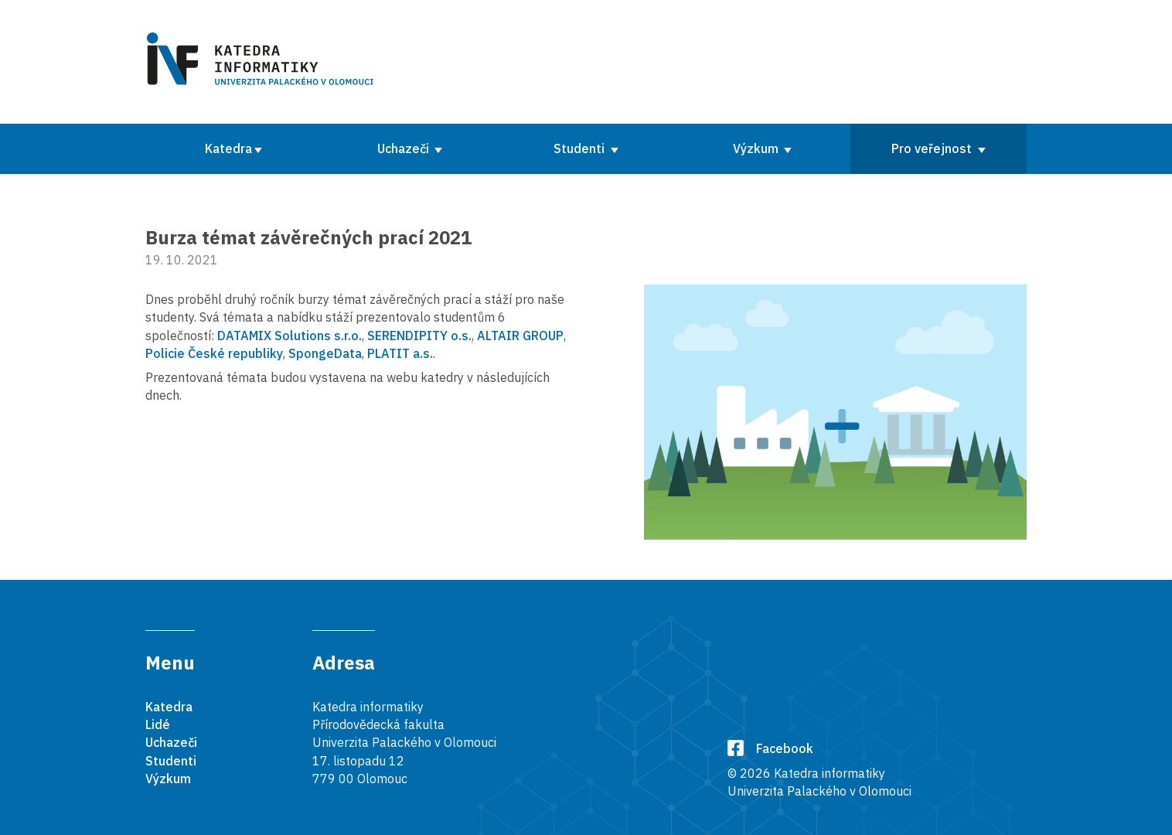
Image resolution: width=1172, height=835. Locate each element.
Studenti (581, 148)
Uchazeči (404, 148)
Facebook (770, 748)
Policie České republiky (214, 353)
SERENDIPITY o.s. (419, 335)
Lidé (157, 724)
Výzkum (757, 148)
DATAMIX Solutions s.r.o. (289, 335)
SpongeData (325, 353)
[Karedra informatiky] (262, 62)
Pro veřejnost (933, 148)
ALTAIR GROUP (520, 335)
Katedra (228, 148)
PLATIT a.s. (400, 353)
